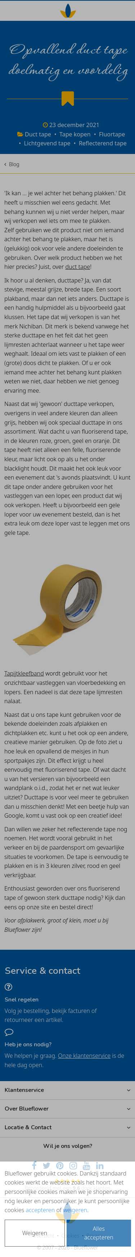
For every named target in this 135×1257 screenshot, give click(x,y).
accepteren (40, 1210)
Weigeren (34, 1233)
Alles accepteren (98, 1233)
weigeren (75, 1210)
